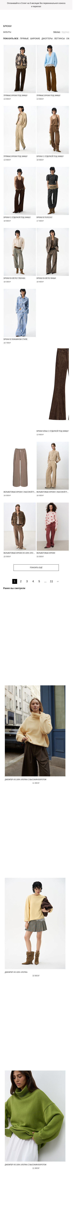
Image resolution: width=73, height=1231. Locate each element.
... (45, 581)
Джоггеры (47, 38)
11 (51, 581)
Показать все (10, 38)
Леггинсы (59, 38)
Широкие (35, 38)
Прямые (24, 38)
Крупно (65, 32)
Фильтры (7, 32)
